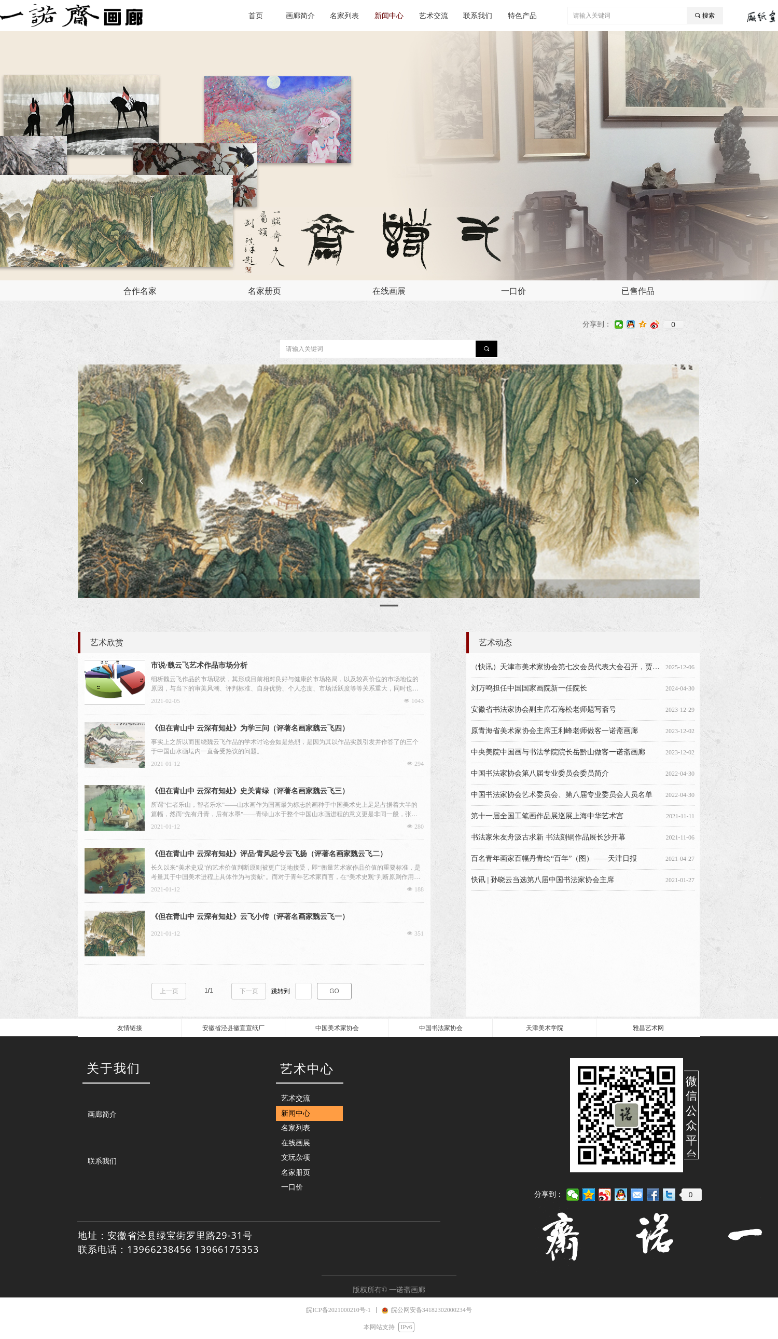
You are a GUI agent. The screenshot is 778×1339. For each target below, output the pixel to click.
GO (334, 991)
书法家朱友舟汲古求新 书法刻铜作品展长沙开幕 (548, 837)
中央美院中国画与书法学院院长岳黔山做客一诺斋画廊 (558, 752)
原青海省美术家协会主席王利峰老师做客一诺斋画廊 (554, 731)
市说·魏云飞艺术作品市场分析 (199, 665)
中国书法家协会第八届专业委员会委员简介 (540, 773)
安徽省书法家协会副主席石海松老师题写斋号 (543, 709)
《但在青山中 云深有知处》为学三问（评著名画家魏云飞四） (250, 728)
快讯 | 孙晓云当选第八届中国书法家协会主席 (542, 880)
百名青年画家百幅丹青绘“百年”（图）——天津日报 (554, 858)
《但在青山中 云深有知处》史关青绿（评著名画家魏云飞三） (250, 791)
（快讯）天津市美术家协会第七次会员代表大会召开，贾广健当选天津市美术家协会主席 (566, 667)
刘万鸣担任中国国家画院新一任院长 (529, 688)
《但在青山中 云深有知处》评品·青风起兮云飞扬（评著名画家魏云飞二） (269, 854)
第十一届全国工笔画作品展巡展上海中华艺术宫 (547, 816)
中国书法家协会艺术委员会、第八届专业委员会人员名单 (561, 795)
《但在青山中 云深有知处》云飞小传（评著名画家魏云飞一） (250, 917)
